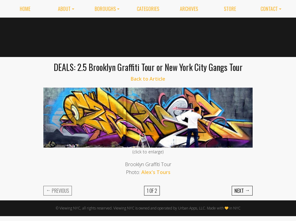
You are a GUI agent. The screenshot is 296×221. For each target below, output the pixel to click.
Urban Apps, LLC (191, 208)
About (64, 8)
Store (230, 8)
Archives (189, 8)
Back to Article (148, 78)
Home (25, 8)
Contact (269, 8)
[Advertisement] (203, 36)
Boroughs (105, 8)
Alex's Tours (155, 172)
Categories (148, 8)
